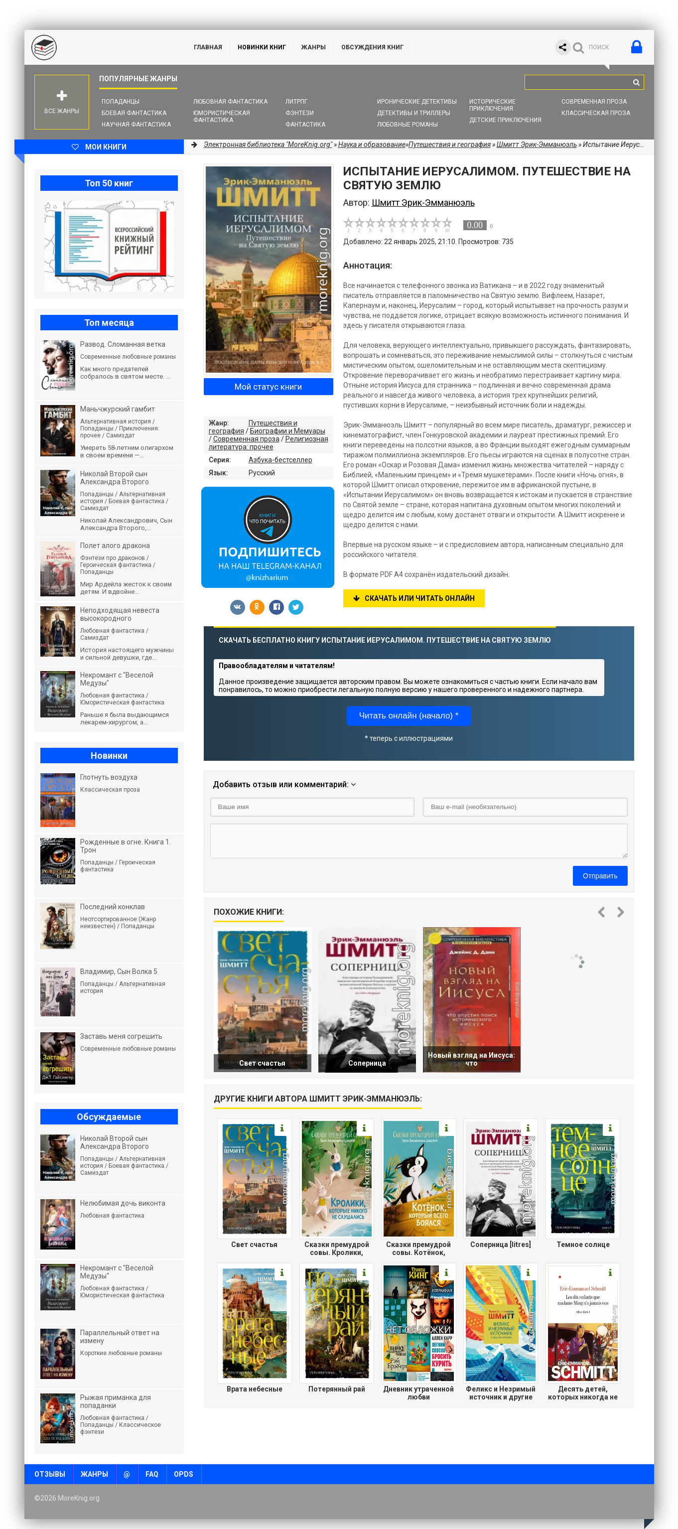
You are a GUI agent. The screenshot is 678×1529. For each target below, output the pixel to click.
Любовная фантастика (230, 101)
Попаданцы (120, 101)
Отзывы (49, 1474)
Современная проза (594, 101)
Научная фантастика (136, 124)
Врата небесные (254, 1389)
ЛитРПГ (296, 101)
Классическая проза (595, 113)
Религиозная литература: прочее (268, 443)
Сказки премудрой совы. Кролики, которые (336, 1248)
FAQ (151, 1474)
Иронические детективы (417, 101)
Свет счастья (254, 1245)
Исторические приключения (492, 105)
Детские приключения (505, 120)
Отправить (600, 876)
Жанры (313, 47)
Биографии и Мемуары (287, 431)
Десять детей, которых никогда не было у (583, 1393)
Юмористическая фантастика (221, 117)
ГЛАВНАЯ (208, 47)
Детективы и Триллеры (413, 113)
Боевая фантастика (134, 113)
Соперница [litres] (500, 1245)
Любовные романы (407, 124)
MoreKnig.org (99, 47)
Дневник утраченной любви (418, 1393)
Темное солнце (583, 1245)
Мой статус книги (268, 387)
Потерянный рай (336, 1389)
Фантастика (305, 124)
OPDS (183, 1474)
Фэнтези (299, 113)
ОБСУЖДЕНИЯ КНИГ (372, 47)
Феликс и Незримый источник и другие (501, 1393)
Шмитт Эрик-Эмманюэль (537, 144)
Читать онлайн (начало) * (409, 715)
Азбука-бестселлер (280, 460)
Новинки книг (262, 47)
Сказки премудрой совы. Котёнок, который (418, 1248)
